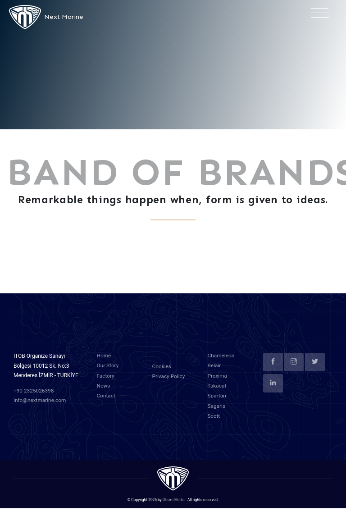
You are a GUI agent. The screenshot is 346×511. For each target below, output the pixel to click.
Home (104, 360)
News (103, 390)
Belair (214, 370)
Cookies (162, 371)
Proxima (218, 380)
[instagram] (294, 367)
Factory (106, 380)
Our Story (108, 370)
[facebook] (273, 367)
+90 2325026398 (34, 395)
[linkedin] (273, 388)
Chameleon (221, 360)
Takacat (217, 390)
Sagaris (217, 409)
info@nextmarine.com (40, 405)
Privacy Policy (169, 381)
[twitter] (315, 367)
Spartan (217, 399)
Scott (214, 418)
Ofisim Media (174, 502)
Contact (106, 399)
